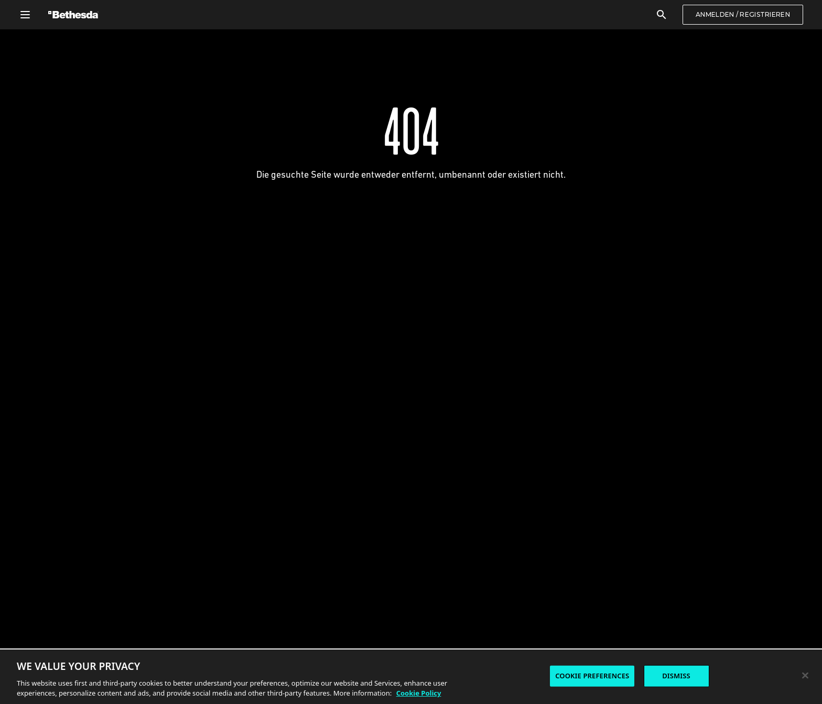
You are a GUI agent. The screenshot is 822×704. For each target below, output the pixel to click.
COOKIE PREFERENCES (592, 675)
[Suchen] (661, 14)
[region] (411, 676)
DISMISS (676, 675)
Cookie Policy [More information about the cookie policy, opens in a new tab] (418, 693)
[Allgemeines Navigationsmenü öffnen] (25, 14)
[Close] (805, 675)
